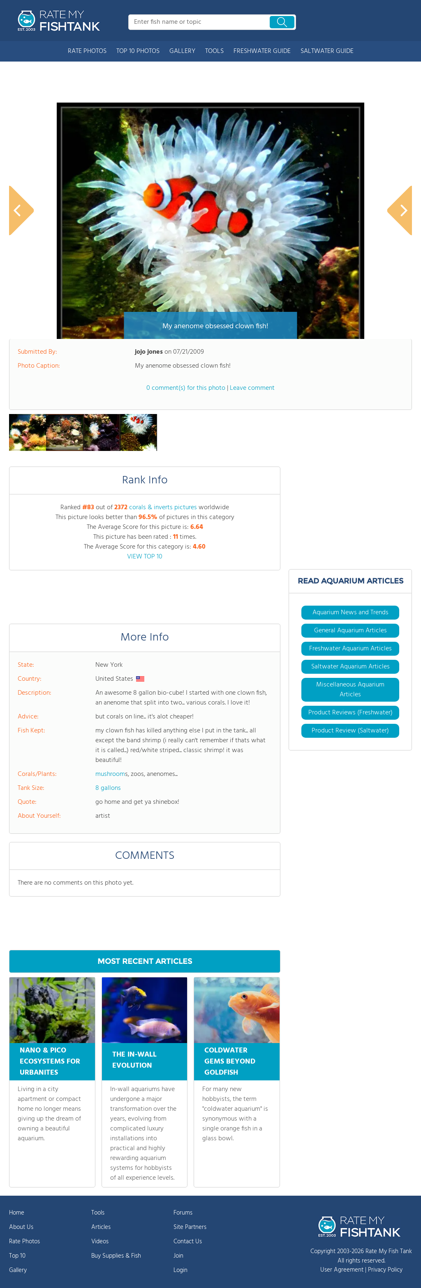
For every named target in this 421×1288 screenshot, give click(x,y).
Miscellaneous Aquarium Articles (350, 689)
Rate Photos (24, 1242)
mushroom (110, 774)
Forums (182, 1213)
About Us (21, 1227)
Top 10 (17, 1256)
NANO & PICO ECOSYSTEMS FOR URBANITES (50, 1061)
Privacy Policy (385, 1270)
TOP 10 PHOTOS (138, 51)
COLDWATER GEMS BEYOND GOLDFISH (229, 1061)
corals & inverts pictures (163, 507)
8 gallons (108, 788)
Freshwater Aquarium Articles (350, 648)
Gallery (18, 1270)
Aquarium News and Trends (350, 612)
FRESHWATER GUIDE (262, 51)
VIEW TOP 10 (144, 556)
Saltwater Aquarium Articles (350, 666)
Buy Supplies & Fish (116, 1256)
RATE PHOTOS (87, 51)
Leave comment (252, 388)
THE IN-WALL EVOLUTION (134, 1059)
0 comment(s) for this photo (185, 388)
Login (180, 1270)
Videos (100, 1242)
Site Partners (189, 1227)
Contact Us (187, 1242)
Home (16, 1213)
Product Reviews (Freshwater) (350, 712)
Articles (101, 1227)
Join (178, 1256)
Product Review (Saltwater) (350, 730)
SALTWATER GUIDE (327, 51)
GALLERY (182, 51)
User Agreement (341, 1270)
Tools (97, 1213)
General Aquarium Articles (350, 630)
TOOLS (214, 51)
